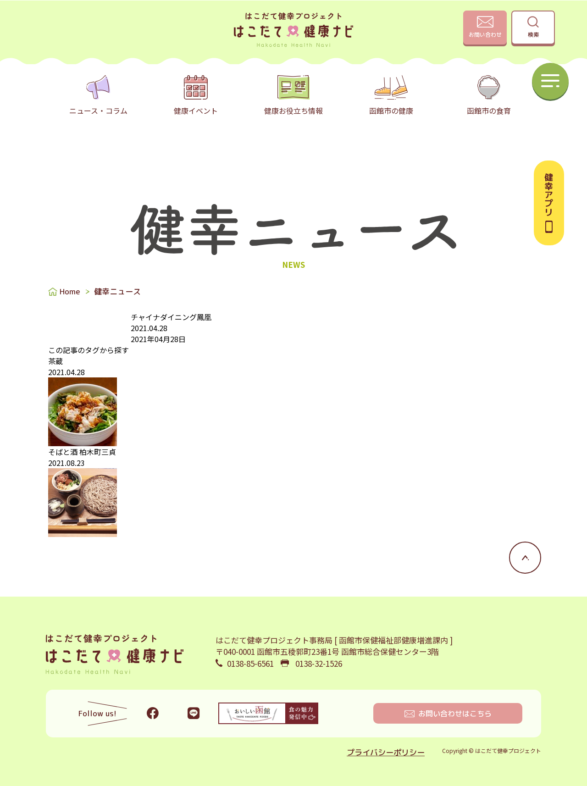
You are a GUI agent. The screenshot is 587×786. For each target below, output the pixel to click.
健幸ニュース (117, 291)
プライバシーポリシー (386, 752)
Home (70, 291)
